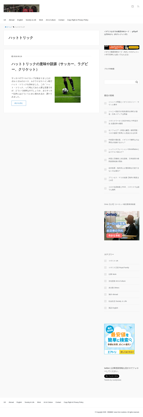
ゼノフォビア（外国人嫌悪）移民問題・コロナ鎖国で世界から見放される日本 (124, 131)
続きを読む (19, 103)
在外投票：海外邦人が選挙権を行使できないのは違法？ (124, 169)
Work (41, 20)
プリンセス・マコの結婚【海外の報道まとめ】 (124, 179)
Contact (61, 20)
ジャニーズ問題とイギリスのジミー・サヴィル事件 (124, 103)
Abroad (11, 20)
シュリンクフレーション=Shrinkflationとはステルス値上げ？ (124, 150)
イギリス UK (113, 261)
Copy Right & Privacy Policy (77, 20)
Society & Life (31, 20)
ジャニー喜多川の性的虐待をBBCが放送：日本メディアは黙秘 (123, 112)
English (20, 20)
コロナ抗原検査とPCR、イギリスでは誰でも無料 (124, 188)
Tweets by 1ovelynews (112, 380)
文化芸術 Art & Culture (117, 281)
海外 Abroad (113, 294)
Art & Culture (51, 20)
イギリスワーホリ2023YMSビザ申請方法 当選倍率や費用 (123, 122)
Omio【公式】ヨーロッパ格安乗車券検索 (119, 204)
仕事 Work (112, 274)
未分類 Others (114, 288)
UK (5, 20)
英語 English (113, 308)
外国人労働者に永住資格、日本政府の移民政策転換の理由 (124, 160)
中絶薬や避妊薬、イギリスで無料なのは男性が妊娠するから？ (124, 141)
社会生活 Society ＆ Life (118, 301)
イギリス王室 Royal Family (119, 268)
